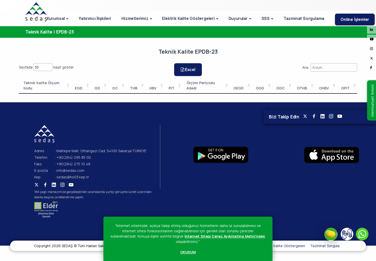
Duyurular (238, 18)
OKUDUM (188, 252)
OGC (280, 88)
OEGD (238, 88)
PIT (171, 88)
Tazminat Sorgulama (304, 18)
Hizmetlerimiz (134, 18)
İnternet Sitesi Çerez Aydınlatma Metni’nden (224, 236)
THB (133, 88)
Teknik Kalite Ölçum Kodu (41, 85)
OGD (260, 88)
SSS (266, 18)
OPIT (345, 88)
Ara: (329, 67)
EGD (78, 88)
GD (97, 88)
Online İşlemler (354, 19)
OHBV (324, 88)
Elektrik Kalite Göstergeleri (188, 18)
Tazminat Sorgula (324, 245)
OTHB (302, 88)
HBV (152, 88)
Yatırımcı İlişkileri (95, 18)
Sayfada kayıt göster (46, 67)
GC (115, 88)
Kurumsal (56, 18)
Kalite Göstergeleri (289, 245)
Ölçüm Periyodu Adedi (200, 85)
